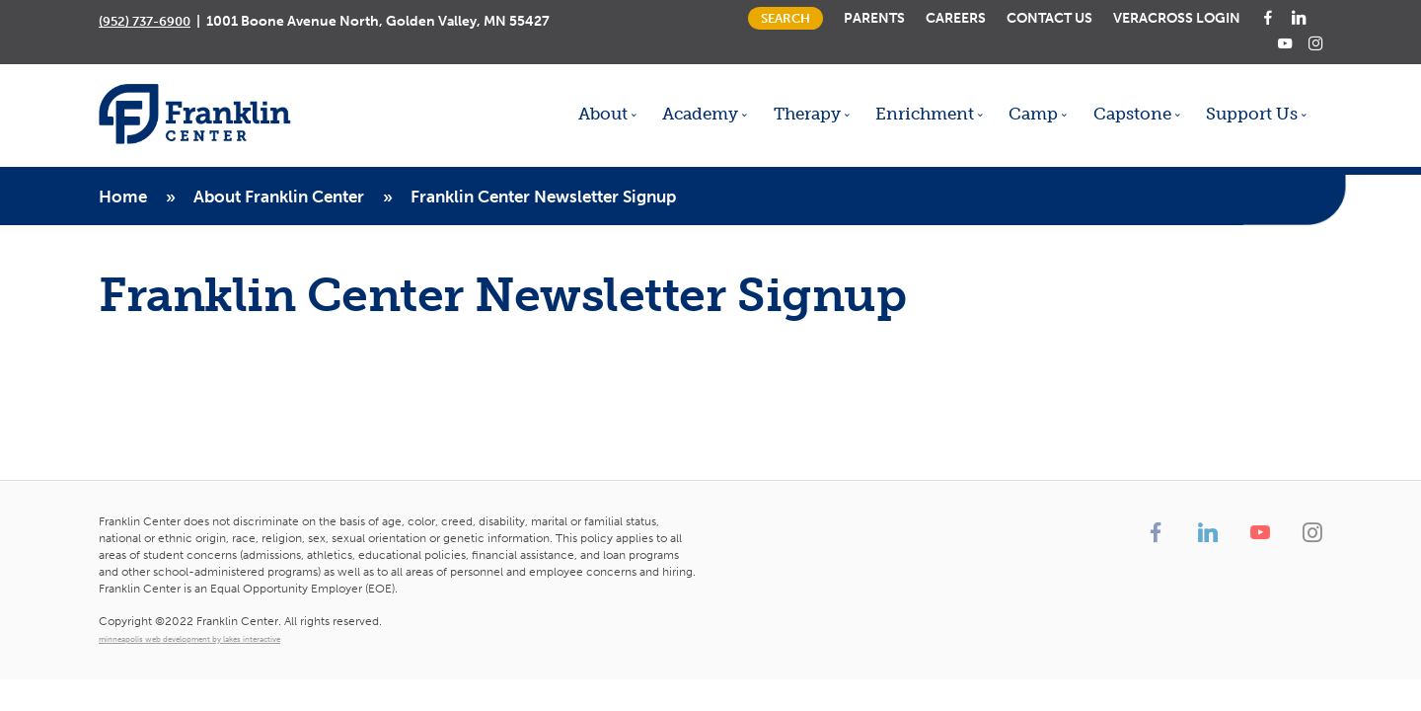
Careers (956, 18)
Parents (874, 18)
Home (123, 196)
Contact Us (1049, 18)
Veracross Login (1176, 18)
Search (785, 18)
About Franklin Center (278, 196)
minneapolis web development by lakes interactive (189, 639)
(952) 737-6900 (144, 21)
